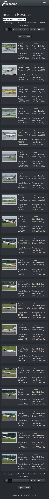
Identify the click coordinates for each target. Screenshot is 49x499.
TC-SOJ (20, 466)
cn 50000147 (22, 360)
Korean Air (22, 111)
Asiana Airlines (23, 67)
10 (39, 29)
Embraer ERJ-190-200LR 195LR (29, 373)
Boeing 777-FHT (24, 135)
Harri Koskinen (37, 55)
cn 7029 (21, 274)
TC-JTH (20, 271)
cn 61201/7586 (23, 468)
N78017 (21, 163)
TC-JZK (20, 315)
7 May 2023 (41, 48)
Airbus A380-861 (24, 416)
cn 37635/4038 (23, 123)
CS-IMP (21, 336)
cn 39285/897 (23, 144)
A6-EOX (21, 423)
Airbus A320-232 (24, 243)
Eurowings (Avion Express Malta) (30, 284)
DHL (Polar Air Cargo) (26, 89)
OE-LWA (21, 380)
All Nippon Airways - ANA (27, 46)
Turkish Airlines (23, 262)
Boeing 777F (22, 91)
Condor (21, 392)
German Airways (24, 435)
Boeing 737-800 (24, 48)
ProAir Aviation (23, 349)
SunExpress (22, 457)
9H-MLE (21, 293)
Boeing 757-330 (24, 394)
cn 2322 (21, 252)
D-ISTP (20, 358)
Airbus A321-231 (24, 264)
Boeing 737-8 (23, 459)
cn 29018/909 (23, 404)
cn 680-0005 (22, 339)
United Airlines (23, 154)
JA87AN (21, 55)
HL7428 (21, 77)
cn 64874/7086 (23, 58)
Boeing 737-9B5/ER (25, 113)
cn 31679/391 (23, 166)
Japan (34, 48)
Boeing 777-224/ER (25, 156)
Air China (21, 197)
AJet (19, 305)
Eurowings (22, 219)
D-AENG (21, 228)
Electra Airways (23, 240)
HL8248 (21, 120)
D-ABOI (21, 401)
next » (28, 36)
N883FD (21, 142)
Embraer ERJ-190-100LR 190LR (29, 437)
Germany (35, 221)
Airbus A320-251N (24, 221)
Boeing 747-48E (24, 70)
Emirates (21, 413)
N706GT (21, 99)
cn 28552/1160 (23, 79)
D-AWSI (21, 445)
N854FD (21, 185)
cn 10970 (21, 231)
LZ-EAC (21, 250)
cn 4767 (21, 296)
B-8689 (20, 207)
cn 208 (20, 425)
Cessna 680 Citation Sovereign (29, 329)
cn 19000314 (22, 382)
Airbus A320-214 (24, 286)
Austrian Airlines (24, 370)
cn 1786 (21, 209)
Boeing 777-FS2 (24, 178)
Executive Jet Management (27, 327)
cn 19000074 (22, 447)
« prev (21, 36)
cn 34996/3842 (23, 317)
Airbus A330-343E (24, 200)
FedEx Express (23, 132)
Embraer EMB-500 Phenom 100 (29, 351)
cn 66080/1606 (23, 101)
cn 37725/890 (23, 187)
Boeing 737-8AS (24, 308)
